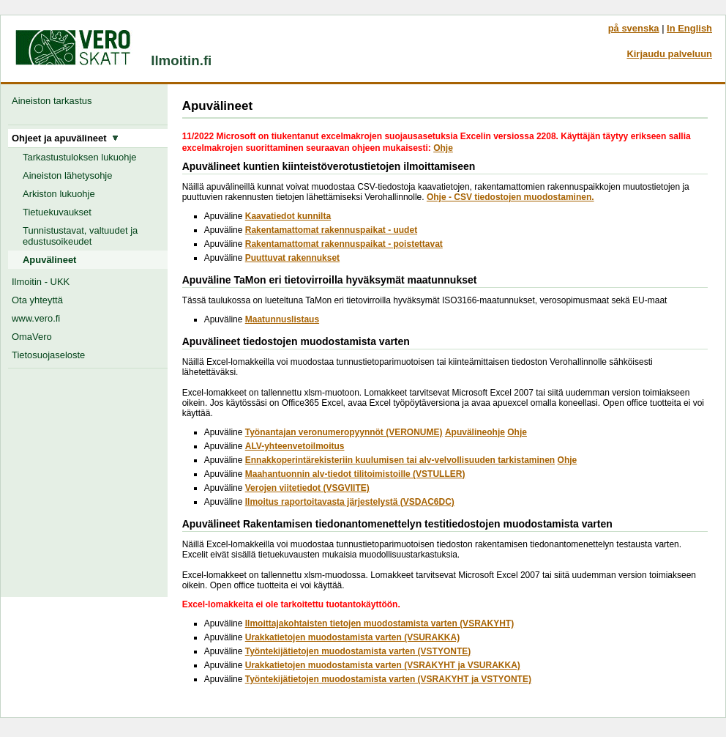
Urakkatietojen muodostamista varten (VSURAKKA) (352, 637)
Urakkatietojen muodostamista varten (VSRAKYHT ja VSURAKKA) (382, 665)
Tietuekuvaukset (57, 212)
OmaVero (32, 336)
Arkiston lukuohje (59, 193)
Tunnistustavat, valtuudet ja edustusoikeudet (80, 236)
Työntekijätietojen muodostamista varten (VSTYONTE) (358, 651)
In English (689, 28)
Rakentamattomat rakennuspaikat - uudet (331, 230)
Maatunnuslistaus (282, 319)
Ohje (443, 148)
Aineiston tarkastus (54, 100)
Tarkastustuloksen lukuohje (80, 157)
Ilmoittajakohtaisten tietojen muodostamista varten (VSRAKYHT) (379, 623)
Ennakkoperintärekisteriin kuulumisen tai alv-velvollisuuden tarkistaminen (400, 460)
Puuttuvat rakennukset (292, 258)
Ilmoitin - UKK (41, 281)
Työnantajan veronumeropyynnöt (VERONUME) (344, 432)
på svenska (633, 28)
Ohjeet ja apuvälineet (65, 138)
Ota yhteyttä (37, 300)
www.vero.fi (36, 318)
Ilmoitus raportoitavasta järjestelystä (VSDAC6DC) (349, 502)
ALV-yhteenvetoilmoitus (295, 446)
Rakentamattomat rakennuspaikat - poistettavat (344, 244)
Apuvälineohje (475, 432)
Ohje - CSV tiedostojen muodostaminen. (510, 197)
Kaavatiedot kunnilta (288, 216)
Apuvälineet (49, 259)
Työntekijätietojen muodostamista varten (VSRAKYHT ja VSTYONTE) (388, 679)
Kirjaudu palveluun (669, 53)
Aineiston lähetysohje (67, 175)
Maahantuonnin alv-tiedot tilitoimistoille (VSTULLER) (355, 474)
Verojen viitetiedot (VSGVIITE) (307, 488)
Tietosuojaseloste (48, 354)
